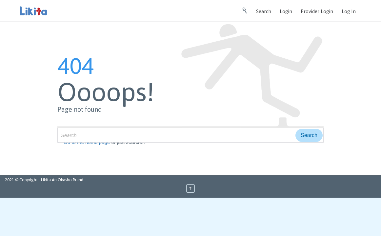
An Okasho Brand (67, 179)
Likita (46, 179)
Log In (349, 11)
